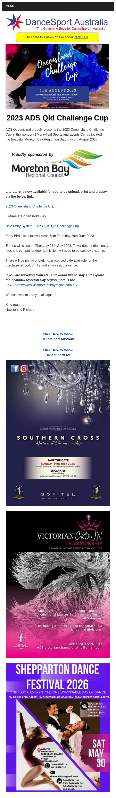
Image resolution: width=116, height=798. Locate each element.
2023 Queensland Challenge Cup (30, 206)
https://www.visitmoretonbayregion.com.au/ (46, 285)
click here (81, 37)
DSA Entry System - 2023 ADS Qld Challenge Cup (42, 226)
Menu (10, 6)
